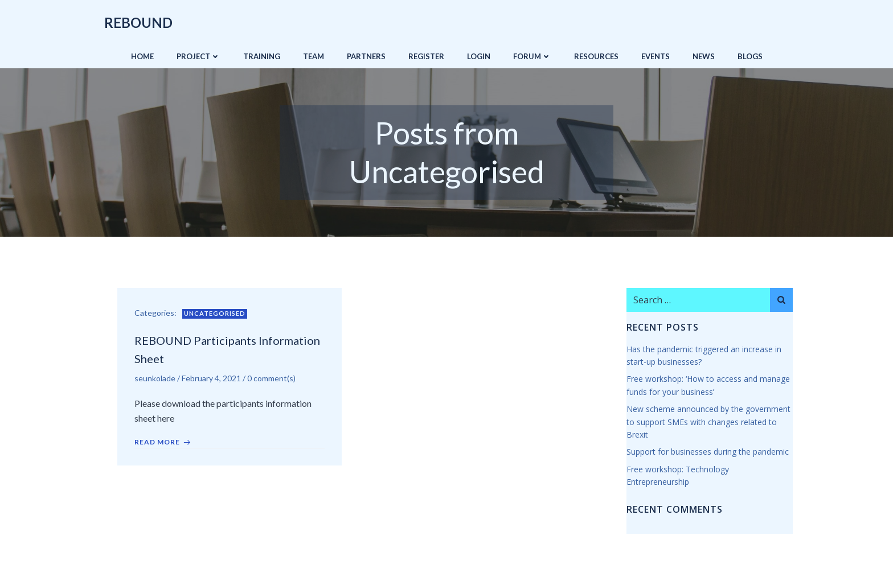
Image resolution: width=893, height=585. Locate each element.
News (704, 56)
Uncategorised (214, 313)
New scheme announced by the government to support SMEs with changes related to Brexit (708, 421)
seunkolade (154, 378)
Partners (366, 56)
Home (142, 56)
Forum (532, 56)
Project (198, 56)
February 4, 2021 (211, 378)
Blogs (750, 56)
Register (426, 56)
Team (313, 56)
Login (478, 56)
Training (261, 56)
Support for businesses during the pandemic (707, 451)
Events (655, 56)
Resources (596, 56)
